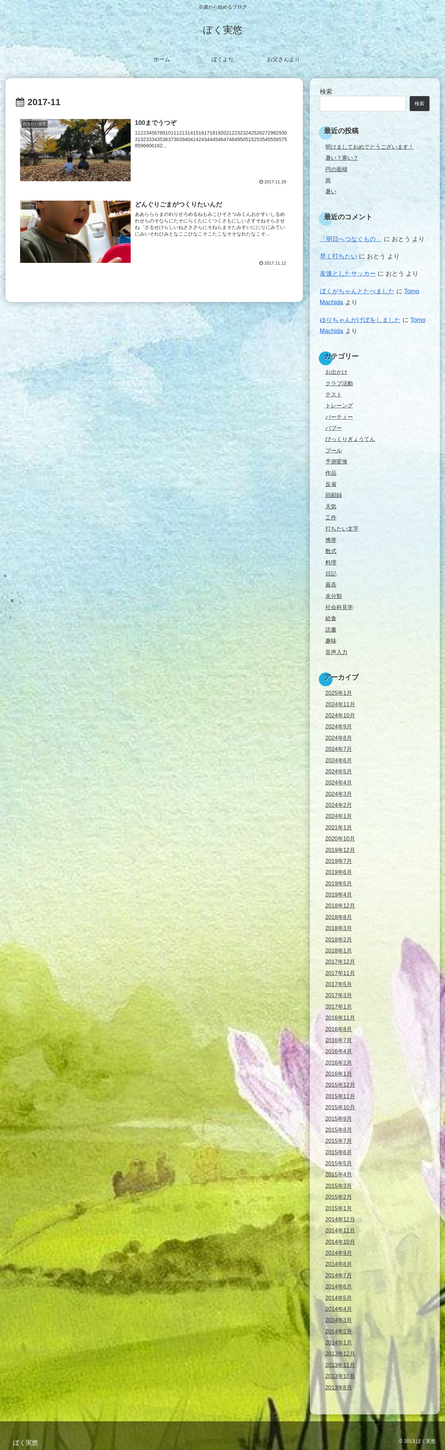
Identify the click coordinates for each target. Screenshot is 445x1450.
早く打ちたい (338, 256)
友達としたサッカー (348, 273)
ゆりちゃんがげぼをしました (360, 319)
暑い (330, 191)
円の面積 (336, 169)
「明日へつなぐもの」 (351, 239)
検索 (326, 91)
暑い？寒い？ (342, 158)
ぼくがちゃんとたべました (357, 291)
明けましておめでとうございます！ (369, 147)
